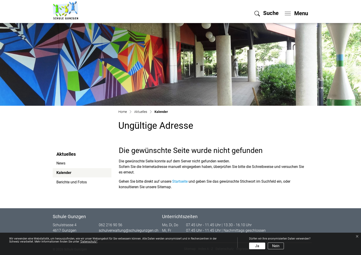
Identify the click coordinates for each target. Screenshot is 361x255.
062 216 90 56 (110, 225)
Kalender (69, 173)
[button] (266, 13)
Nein (275, 246)
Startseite (180, 181)
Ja (257, 246)
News (60, 163)
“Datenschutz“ (88, 241)
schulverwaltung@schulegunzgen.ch (128, 230)
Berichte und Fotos (71, 182)
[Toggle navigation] (295, 12)
